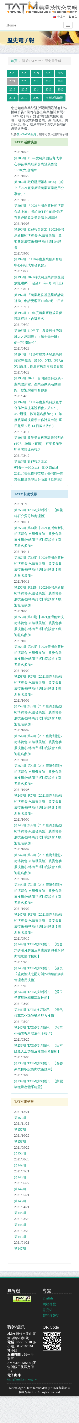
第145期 (20, 1213)
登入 (74, 17)
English (48, 1298)
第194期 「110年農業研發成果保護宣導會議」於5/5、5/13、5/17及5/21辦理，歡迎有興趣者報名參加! (39, 360)
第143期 (20, 1237)
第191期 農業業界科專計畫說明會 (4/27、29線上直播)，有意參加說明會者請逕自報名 (39, 443)
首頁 (14, 61)
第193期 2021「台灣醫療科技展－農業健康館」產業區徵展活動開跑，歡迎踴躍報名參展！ (39, 384)
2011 (12, 97)
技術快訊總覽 (54, 97)
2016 (12, 89)
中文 (59, 16)
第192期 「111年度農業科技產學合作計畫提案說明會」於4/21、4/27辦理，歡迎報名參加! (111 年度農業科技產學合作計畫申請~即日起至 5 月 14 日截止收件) (38, 414)
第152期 (20, 1129)
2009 (36, 97)
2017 (60, 81)
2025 (24, 73)
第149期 (20, 1165)
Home (11, 25)
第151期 (20, 1141)
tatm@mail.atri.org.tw (22, 1379)
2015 (24, 89)
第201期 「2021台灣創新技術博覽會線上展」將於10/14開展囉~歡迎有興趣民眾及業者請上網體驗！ (39, 211)
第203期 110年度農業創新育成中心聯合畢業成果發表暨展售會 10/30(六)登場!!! (38, 164)
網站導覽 (49, 1304)
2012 (60, 89)
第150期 (20, 1153)
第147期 (20, 1189)
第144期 (20, 1225)
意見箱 (48, 1310)
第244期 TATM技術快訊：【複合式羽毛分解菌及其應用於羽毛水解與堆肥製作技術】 (39, 950)
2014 (36, 89)
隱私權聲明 (51, 1315)
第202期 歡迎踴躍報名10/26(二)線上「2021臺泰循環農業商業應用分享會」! (39, 188)
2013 (48, 89)
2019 (36, 81)
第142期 (20, 1248)
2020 (24, 81)
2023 (48, 73)
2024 (36, 73)
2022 (60, 73)
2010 (24, 97)
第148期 (20, 1177)
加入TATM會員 (26, 134)
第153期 (20, 1118)
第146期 (20, 1201)
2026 (12, 73)
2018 (48, 81)
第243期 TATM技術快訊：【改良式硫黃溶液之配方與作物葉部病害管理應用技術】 (39, 974)
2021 (12, 81)
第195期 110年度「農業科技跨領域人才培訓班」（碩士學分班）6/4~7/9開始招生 (38, 336)
